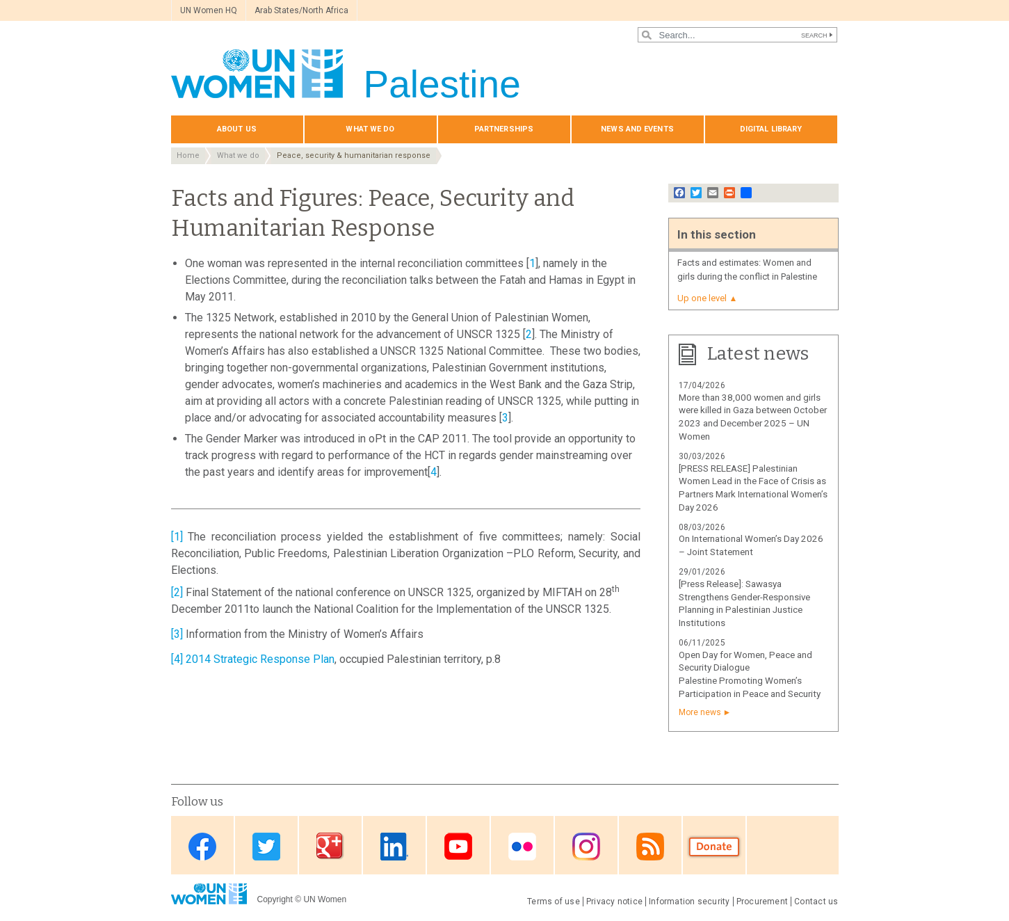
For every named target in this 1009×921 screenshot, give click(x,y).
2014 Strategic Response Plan (260, 659)
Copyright (275, 899)
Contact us (816, 901)
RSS (650, 846)
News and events (637, 129)
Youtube (458, 846)
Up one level (702, 298)
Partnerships (503, 129)
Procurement (762, 901)
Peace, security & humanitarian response (353, 155)
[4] (177, 659)
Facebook (202, 846)
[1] (177, 536)
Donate (714, 846)
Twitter (266, 846)
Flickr (522, 846)
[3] (177, 634)
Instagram (586, 846)
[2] (177, 592)
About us (237, 129)
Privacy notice (614, 901)
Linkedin (394, 846)
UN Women (324, 899)
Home (188, 155)
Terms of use (553, 901)
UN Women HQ (208, 10)
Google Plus (330, 846)
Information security (689, 901)
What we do (370, 129)
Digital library (771, 129)
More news (700, 712)
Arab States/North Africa (301, 10)
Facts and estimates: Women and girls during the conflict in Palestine (747, 269)
